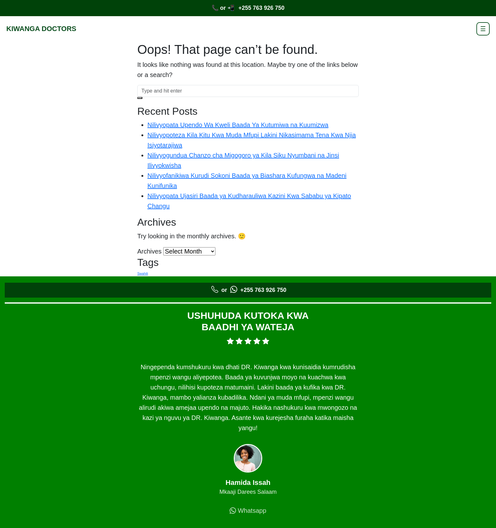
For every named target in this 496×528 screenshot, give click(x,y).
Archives (149, 251)
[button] (139, 98)
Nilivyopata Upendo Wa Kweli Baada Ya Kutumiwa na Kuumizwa (237, 124)
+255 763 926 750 (262, 8)
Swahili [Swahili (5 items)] (142, 273)
